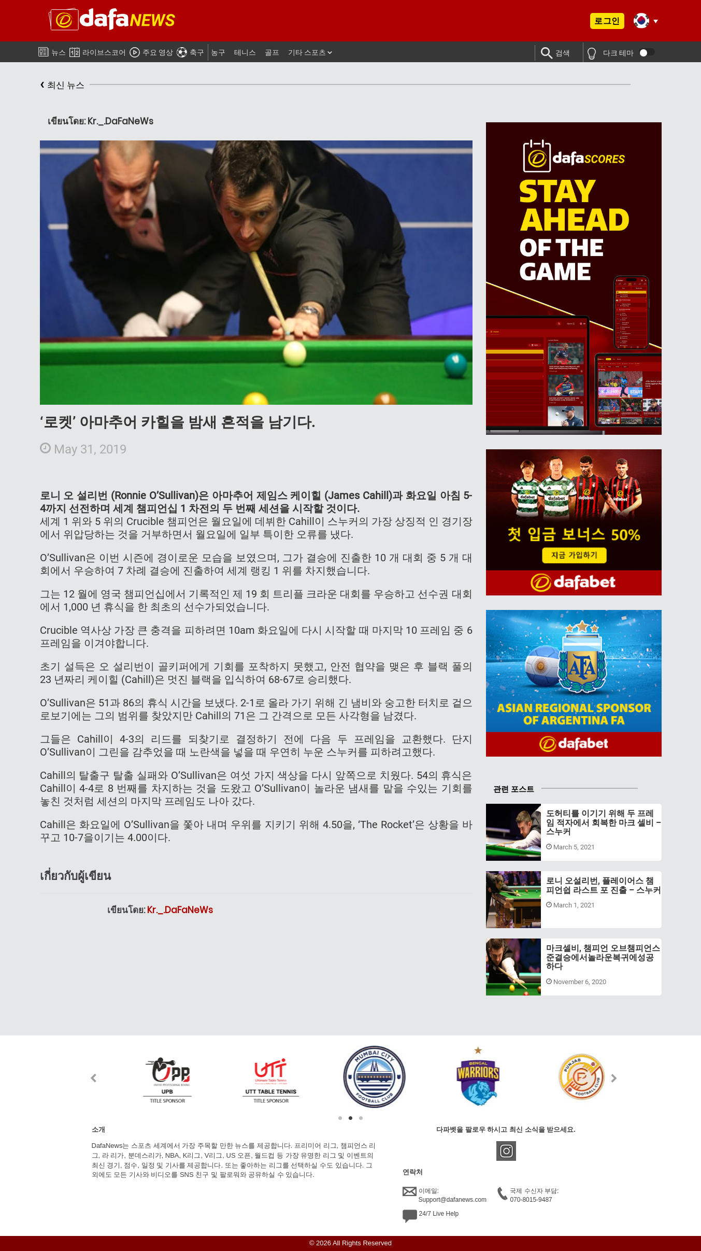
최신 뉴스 (62, 85)
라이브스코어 (97, 50)
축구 (190, 51)
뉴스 (52, 50)
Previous (87, 1078)
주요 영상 (151, 51)
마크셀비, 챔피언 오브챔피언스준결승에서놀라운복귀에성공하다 (603, 957)
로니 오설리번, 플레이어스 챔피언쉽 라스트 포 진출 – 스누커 (603, 885)
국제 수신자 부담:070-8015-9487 (528, 1195)
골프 (272, 52)
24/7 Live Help (431, 1216)
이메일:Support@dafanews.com (445, 1195)
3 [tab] (361, 1118)
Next (614, 1078)
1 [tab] (340, 1118)
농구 (218, 52)
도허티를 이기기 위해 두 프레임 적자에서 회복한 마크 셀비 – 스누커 (603, 822)
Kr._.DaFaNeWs (180, 910)
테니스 (245, 52)
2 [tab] (351, 1118)
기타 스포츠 (307, 52)
